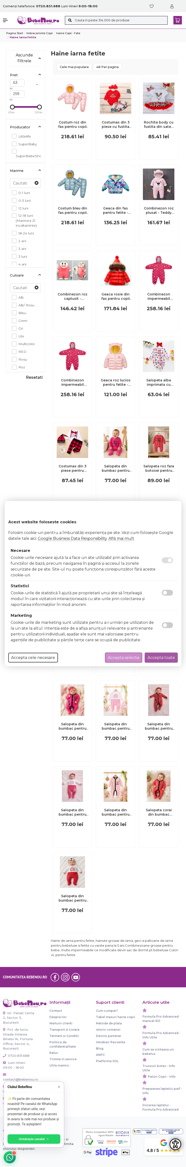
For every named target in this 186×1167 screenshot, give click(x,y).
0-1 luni (23, 192)
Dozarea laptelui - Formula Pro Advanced (160, 1107)
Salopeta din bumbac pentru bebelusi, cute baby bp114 (116, 726)
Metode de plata (109, 1023)
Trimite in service (63, 1059)
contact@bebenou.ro (19, 1077)
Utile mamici (59, 1065)
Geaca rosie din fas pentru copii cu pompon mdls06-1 (115, 296)
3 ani (21, 248)
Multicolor (25, 343)
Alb (20, 297)
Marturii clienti (60, 1023)
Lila (20, 336)
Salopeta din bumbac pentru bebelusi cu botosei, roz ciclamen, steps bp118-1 (72, 726)
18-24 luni (25, 233)
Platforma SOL (107, 1061)
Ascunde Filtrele (28, 58)
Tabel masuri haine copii (115, 1017)
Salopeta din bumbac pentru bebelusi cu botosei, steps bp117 (159, 726)
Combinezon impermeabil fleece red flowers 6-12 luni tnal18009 (158, 296)
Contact (55, 1010)
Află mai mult (121, 538)
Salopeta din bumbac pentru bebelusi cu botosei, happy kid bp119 (72, 898)
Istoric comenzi (108, 1029)
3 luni (21, 256)
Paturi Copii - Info (162, 1076)
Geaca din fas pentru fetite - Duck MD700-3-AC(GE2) (115, 210)
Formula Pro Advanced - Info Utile (161, 1035)
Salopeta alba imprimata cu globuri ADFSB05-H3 (158, 382)
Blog (99, 1048)
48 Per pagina (107, 67)
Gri (19, 328)
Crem (21, 320)
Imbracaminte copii (39, 33)
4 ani (21, 264)
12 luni (22, 208)
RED (21, 351)
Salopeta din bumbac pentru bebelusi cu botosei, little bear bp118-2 (116, 812)
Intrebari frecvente (110, 1042)
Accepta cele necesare (33, 657)
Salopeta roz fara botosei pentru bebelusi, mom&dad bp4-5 (158, 468)
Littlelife (23, 136)
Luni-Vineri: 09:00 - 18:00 (14, 1065)
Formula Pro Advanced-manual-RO (161, 1019)
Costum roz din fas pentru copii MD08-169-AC (72, 124)
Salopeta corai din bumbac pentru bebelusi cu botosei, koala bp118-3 (158, 812)
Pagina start (14, 33)
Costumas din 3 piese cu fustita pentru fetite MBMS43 (116, 124)
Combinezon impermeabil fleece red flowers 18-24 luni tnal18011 (72, 382)
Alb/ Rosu (25, 305)
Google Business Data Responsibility (72, 538)
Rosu (21, 359)
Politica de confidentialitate (62, 1044)
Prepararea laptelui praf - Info (162, 1091)
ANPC (100, 1055)
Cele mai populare (74, 67)
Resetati (34, 377)
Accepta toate (161, 657)
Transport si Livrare (64, 1029)
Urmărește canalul (34, 1139)
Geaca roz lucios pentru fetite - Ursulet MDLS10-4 (116, 382)
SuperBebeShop (30, 153)
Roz (20, 367)
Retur (53, 1053)
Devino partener (108, 1036)
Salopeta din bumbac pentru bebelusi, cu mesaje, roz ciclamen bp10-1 (115, 468)
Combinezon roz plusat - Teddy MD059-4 (159, 210)
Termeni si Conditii (64, 1036)
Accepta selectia (123, 657)
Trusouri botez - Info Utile (158, 1068)
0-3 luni (23, 200)
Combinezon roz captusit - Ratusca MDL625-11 (72, 296)
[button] (8, 20)
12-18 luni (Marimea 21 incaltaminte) (26, 220)
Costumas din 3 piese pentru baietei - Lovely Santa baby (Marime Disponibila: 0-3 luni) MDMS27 (72, 468)
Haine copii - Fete (68, 33)
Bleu (21, 312)
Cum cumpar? (107, 1010)
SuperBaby (26, 144)
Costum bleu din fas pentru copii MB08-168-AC (72, 210)
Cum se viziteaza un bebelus (158, 1052)
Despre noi (58, 1017)
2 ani (21, 241)
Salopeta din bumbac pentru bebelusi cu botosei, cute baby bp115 (72, 812)
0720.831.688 (16, 1056)
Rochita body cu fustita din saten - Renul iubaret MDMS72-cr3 (158, 124)
